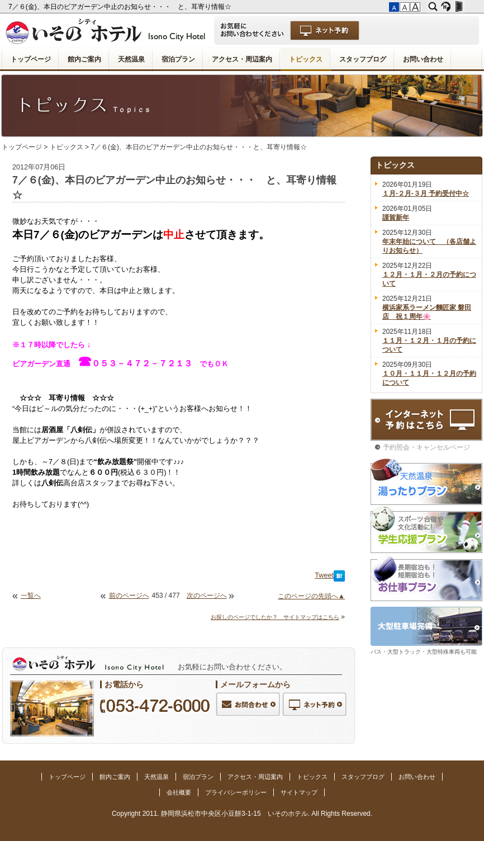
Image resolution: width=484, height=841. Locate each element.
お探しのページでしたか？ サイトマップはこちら (275, 617)
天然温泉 (131, 59)
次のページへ (207, 595)
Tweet (324, 575)
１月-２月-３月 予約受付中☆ (425, 193)
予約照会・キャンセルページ (426, 447)
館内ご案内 (84, 59)
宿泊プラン (178, 59)
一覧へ (31, 595)
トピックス (305, 59)
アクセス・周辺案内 (242, 59)
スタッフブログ (362, 59)
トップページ (31, 59)
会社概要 (179, 792)
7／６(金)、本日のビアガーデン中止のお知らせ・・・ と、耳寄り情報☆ (120, 7)
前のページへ (129, 595)
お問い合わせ (423, 59)
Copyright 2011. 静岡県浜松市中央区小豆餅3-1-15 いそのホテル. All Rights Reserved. (242, 814)
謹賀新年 (395, 217)
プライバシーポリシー (236, 792)
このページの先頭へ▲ (311, 596)
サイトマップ (299, 792)
